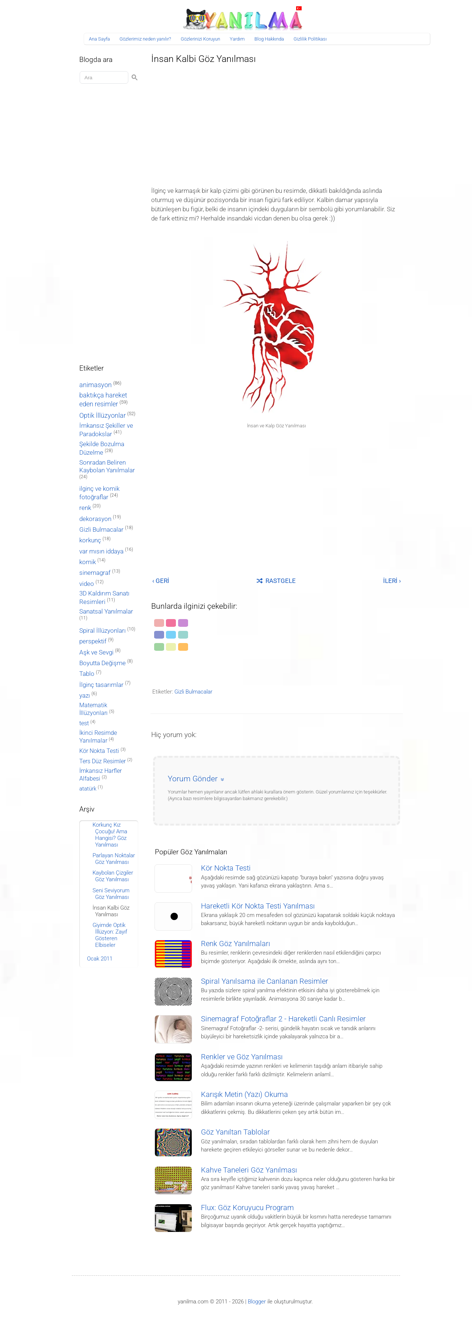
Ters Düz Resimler (102, 761)
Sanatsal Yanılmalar (106, 611)
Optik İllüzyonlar (102, 415)
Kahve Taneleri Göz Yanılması (249, 1170)
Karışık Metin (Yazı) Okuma (244, 1094)
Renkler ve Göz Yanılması (241, 1057)
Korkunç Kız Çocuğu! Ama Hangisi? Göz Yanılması (110, 834)
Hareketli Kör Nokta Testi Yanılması (258, 906)
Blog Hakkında (269, 39)
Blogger (257, 1301)
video (86, 583)
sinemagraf (95, 572)
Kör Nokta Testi (226, 868)
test (84, 723)
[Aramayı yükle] (105, 77)
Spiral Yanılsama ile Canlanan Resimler (264, 981)
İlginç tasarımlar (101, 684)
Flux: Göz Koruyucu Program (247, 1207)
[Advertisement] (276, 123)
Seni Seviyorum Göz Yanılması (111, 893)
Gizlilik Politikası (310, 39)
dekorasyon (95, 518)
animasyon (95, 385)
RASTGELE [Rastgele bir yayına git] (276, 580)
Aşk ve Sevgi (96, 652)
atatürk (87, 788)
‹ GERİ (160, 580)
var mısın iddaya (101, 551)
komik (87, 562)
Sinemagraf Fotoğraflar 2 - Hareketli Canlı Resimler (283, 1019)
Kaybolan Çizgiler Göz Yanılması (113, 876)
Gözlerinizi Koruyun (200, 39)
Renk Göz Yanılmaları (235, 943)
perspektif (93, 641)
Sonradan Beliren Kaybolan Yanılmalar (107, 466)
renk (85, 507)
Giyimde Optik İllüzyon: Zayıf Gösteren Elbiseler (110, 935)
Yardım (237, 39)
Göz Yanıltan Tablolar (235, 1132)
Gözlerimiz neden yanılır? (145, 39)
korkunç (90, 540)
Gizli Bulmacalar (193, 691)
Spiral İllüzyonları (102, 630)
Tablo (86, 673)
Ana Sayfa (99, 39)
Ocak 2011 (99, 958)
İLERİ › (392, 580)
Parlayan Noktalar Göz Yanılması (114, 858)
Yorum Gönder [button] (193, 778)
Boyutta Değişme (102, 663)
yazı (84, 695)
